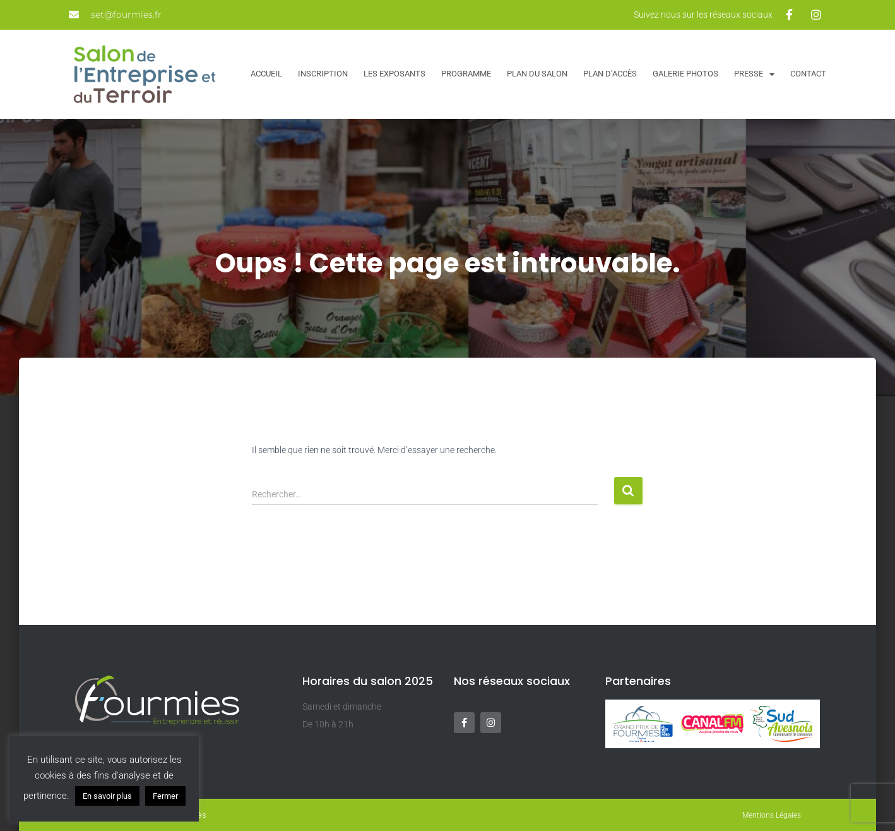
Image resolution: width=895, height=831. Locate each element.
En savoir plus (107, 796)
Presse (754, 74)
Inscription (323, 73)
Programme (466, 73)
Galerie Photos (685, 73)
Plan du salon (537, 73)
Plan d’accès (610, 73)
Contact (808, 73)
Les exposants (394, 73)
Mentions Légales (771, 815)
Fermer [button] (165, 796)
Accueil (266, 73)
